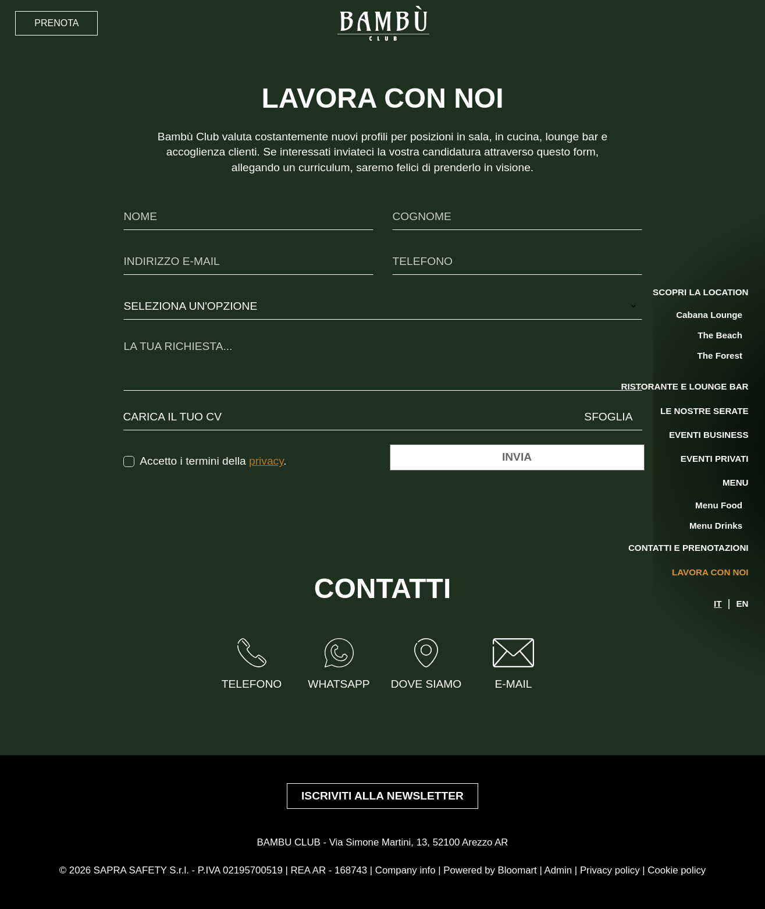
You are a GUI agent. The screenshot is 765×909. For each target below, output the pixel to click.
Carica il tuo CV (172, 417)
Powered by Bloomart (490, 870)
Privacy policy (610, 870)
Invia (517, 457)
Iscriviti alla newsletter (382, 796)
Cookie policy (676, 870)
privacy (266, 461)
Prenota (56, 23)
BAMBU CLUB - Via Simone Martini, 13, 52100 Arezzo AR (382, 842)
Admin (558, 870)
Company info (405, 870)
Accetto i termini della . (213, 461)
